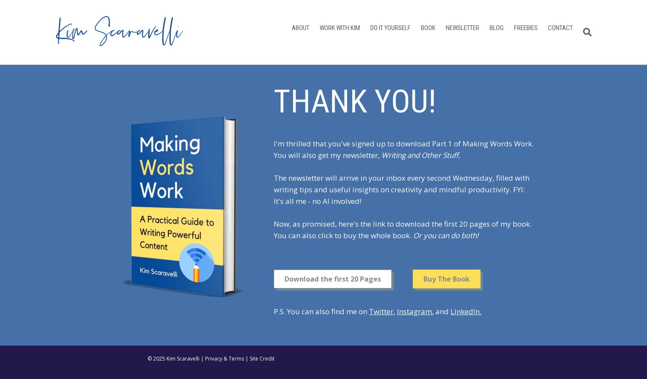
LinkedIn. (465, 311)
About (300, 28)
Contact (560, 28)
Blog (497, 28)
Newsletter (462, 28)
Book (428, 28)
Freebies (526, 28)
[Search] (585, 32)
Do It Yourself (390, 28)
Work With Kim (340, 28)
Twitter (381, 311)
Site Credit (262, 358)
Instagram (414, 311)
